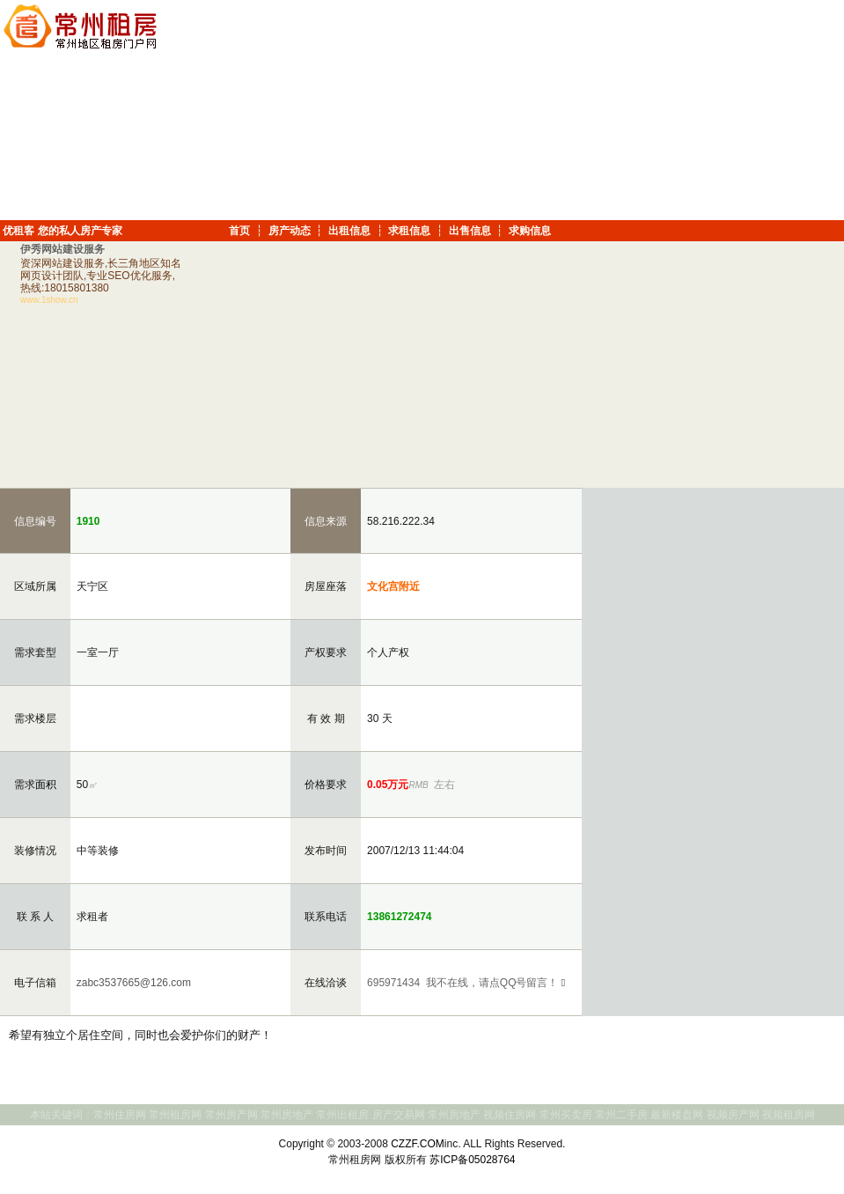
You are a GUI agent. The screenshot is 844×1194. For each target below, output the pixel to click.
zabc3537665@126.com (132, 983)
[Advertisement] (702, 110)
